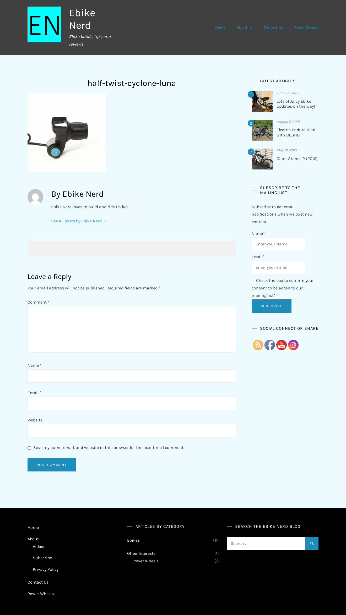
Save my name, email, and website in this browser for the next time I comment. (108, 447)
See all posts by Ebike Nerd (79, 220)
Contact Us (273, 27)
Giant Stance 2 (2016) (297, 158)
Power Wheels (306, 27)
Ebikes (133, 540)
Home (220, 27)
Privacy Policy (45, 569)
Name (35, 365)
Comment (39, 302)
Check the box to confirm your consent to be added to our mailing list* (283, 288)
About (242, 27)
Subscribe (42, 557)
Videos (39, 546)
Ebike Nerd (82, 19)
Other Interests (141, 553)
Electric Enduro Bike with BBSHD (296, 132)
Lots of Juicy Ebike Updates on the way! (296, 104)
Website (35, 420)
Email (34, 392)
